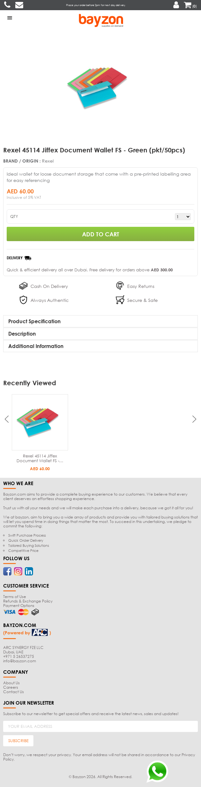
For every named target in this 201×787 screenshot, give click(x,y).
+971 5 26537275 (18, 656)
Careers (10, 687)
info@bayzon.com (19, 661)
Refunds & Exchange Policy (27, 601)
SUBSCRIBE (18, 740)
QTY (14, 216)
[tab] (100, 321)
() (190, 6)
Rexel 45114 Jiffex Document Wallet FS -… (40, 458)
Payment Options (18, 605)
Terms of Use (14, 596)
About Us (11, 683)
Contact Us (13, 691)
